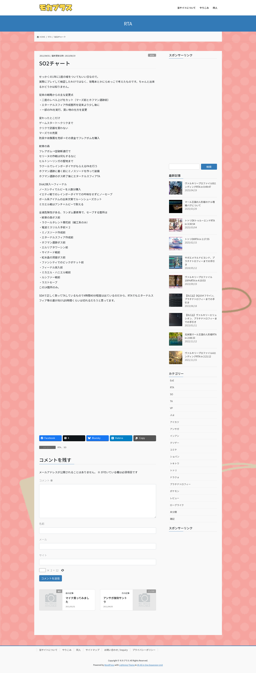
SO (65, 447)
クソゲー (174, 442)
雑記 (172, 518)
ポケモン (174, 491)
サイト (43, 555)
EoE (172, 380)
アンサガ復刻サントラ (115, 599)
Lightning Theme (127, 664)
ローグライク (177, 505)
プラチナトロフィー (180, 484)
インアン (174, 435)
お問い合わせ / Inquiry (116, 649)
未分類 (173, 512)
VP (171, 408)
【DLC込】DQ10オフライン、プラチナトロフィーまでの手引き (200, 299)
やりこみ (66, 649)
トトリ (173, 470)
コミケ (173, 449)
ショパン (174, 456)
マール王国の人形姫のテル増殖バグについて (200, 203)
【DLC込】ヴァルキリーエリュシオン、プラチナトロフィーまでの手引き (201, 318)
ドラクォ (174, 477)
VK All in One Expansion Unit (150, 664)
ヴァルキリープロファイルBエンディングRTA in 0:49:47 (200, 185)
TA (171, 401)
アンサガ (174, 429)
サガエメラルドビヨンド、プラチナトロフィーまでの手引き (200, 261)
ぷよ (172, 415)
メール (43, 539)
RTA (152, 55)
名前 (41, 524)
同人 (78, 649)
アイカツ (174, 422)
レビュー (174, 498)
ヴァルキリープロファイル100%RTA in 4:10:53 (198, 278)
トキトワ (174, 463)
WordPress (109, 664)
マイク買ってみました (77, 599)
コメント (46, 480)
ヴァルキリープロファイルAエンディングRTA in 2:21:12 (200, 354)
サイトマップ (92, 649)
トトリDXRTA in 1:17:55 (197, 239)
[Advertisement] (68, 329)
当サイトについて (48, 649)
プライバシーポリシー (144, 649)
